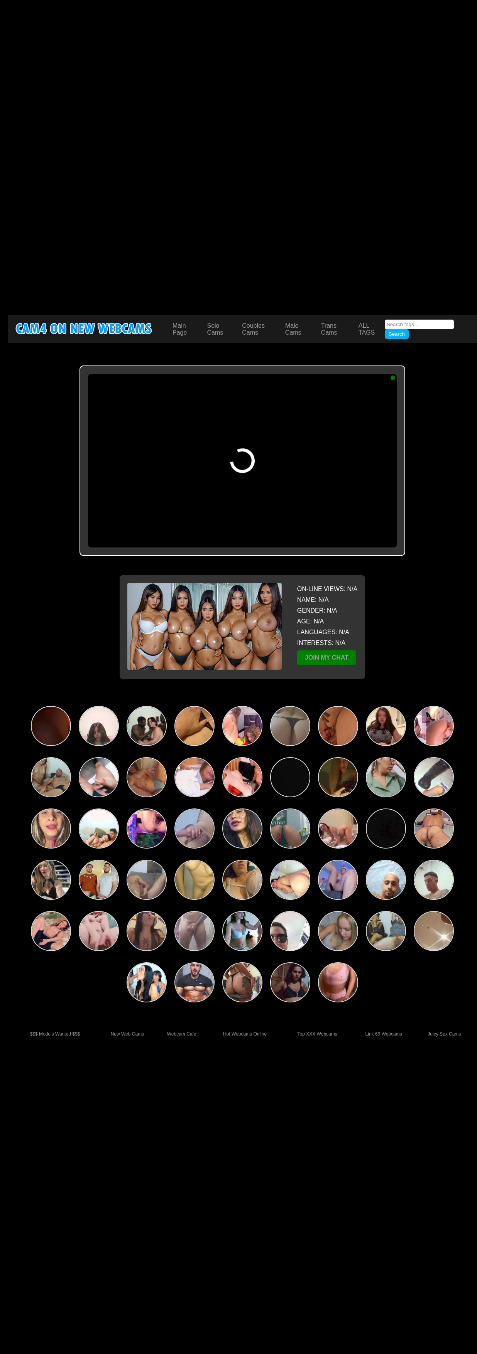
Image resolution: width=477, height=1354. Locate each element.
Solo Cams (215, 329)
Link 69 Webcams (383, 1034)
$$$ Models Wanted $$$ (55, 1034)
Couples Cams (253, 329)
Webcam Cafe (181, 1034)
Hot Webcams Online (245, 1034)
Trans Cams (329, 329)
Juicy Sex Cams (444, 1034)
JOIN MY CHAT (326, 657)
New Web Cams (127, 1034)
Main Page (180, 329)
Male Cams (293, 329)
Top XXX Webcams (317, 1034)
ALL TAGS (367, 329)
